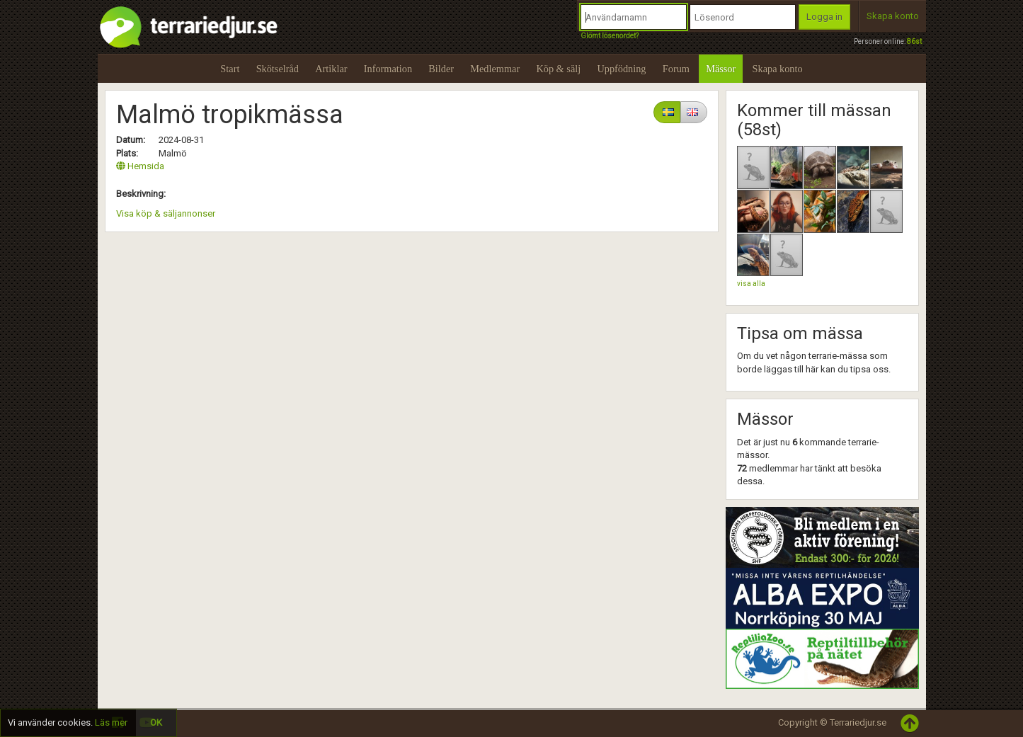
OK (156, 722)
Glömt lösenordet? (610, 36)
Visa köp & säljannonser (165, 213)
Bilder (441, 68)
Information (388, 68)
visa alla (751, 283)
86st (914, 41)
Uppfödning (621, 68)
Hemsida (140, 166)
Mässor (721, 68)
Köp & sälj (558, 68)
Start (229, 68)
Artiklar (331, 68)
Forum (676, 68)
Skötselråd (277, 68)
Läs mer (111, 722)
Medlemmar (495, 68)
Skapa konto (893, 16)
